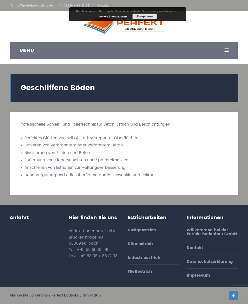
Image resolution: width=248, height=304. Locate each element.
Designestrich (142, 230)
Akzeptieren (144, 16)
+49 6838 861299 (93, 250)
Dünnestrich (140, 244)
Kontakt (103, 5)
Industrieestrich (144, 258)
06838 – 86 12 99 (74, 5)
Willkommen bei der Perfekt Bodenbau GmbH (212, 232)
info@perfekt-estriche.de (31, 5)
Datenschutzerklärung (210, 262)
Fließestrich (140, 271)
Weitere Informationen (113, 16)
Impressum (198, 275)
